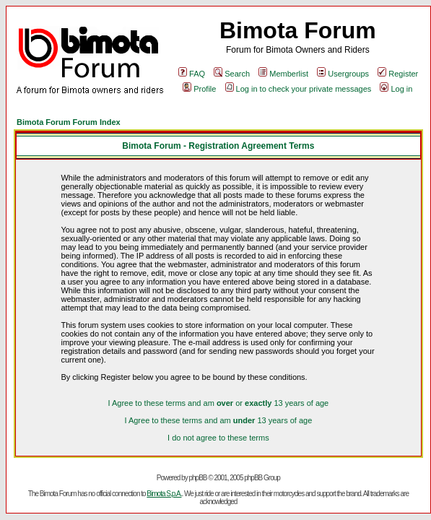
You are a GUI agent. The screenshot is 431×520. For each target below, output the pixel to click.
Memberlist (283, 73)
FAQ (191, 73)
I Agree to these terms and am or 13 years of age (218, 403)
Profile (199, 88)
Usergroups (343, 73)
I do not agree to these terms (218, 437)
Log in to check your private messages (298, 88)
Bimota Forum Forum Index (69, 122)
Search (232, 73)
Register (398, 73)
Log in (396, 88)
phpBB (197, 478)
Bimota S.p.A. (164, 494)
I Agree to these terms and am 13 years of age (218, 420)
